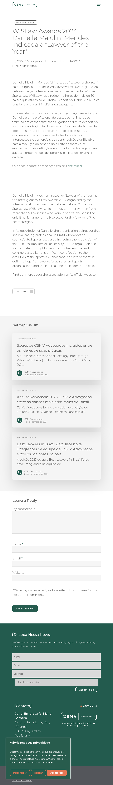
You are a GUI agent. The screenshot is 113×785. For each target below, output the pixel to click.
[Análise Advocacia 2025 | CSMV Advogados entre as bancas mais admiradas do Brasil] (56, 406)
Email (17, 558)
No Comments (26, 66)
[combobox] (56, 682)
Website (18, 572)
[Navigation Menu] (99, 4)
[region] (38, 758)
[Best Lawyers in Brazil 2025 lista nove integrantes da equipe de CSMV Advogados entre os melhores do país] (56, 456)
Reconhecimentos (26, 22)
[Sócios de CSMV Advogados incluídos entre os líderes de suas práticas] (56, 356)
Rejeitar (38, 773)
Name (17, 544)
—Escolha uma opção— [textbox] (28, 682)
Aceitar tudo (56, 773)
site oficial (75, 166)
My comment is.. (24, 509)
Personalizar (19, 773)
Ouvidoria (90, 705)
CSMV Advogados (30, 61)
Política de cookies (22, 780)
